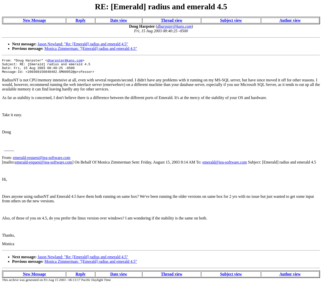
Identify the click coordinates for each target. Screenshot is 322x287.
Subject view (231, 20)
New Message (34, 20)
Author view (290, 20)
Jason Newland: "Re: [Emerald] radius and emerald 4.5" (82, 44)
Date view (118, 20)
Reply (80, 20)
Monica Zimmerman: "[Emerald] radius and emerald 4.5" (91, 48)
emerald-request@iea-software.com (41, 160)
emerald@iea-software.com (225, 165)
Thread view (171, 20)
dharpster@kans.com (64, 61)
